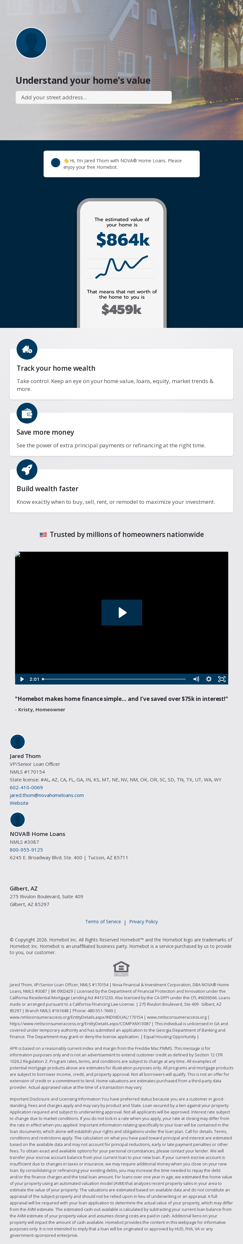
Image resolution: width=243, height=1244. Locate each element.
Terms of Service (103, 921)
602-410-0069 (26, 787)
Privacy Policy (143, 921)
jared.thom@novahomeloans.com (47, 795)
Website (19, 803)
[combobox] (94, 97)
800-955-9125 (26, 849)
